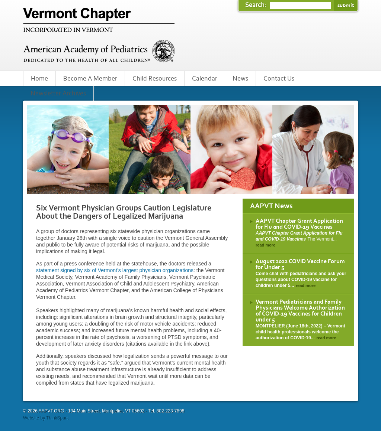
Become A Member (90, 78)
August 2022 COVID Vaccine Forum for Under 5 (300, 264)
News (240, 78)
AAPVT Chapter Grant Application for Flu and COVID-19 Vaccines (299, 224)
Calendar (204, 78)
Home (39, 78)
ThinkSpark (57, 418)
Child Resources (154, 78)
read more (265, 245)
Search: (256, 5)
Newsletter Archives (58, 93)
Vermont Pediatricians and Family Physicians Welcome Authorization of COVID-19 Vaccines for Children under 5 (300, 310)
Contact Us (278, 78)
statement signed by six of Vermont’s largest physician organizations (114, 270)
